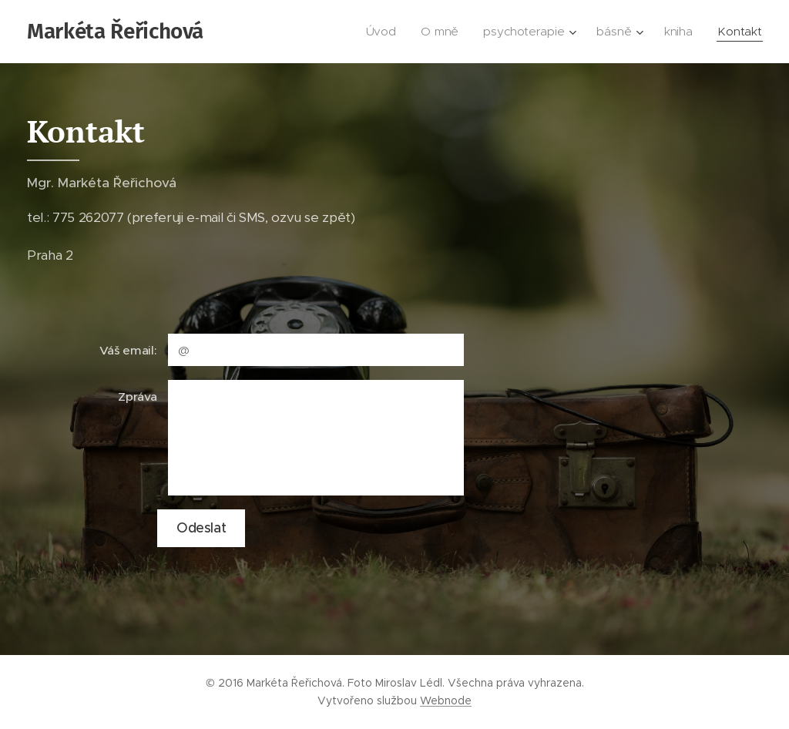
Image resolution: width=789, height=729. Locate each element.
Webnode (446, 700)
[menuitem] (388, 31)
